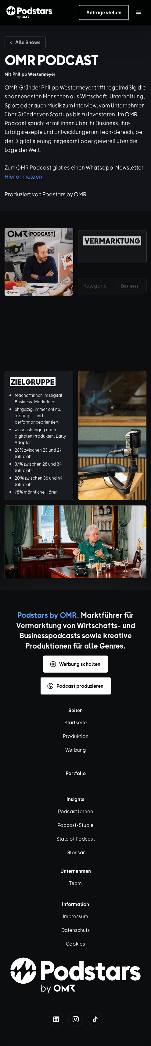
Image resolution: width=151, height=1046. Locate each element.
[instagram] (75, 1019)
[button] (138, 12)
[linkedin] (56, 1019)
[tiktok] (95, 1019)
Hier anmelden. (24, 176)
